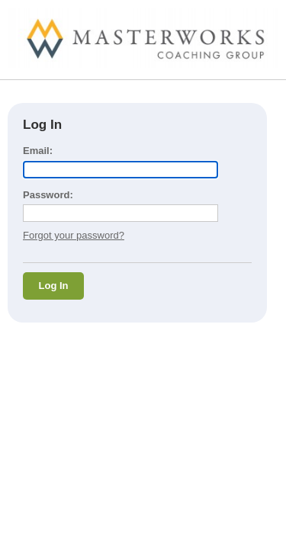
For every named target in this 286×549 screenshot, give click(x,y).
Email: (38, 150)
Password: (48, 195)
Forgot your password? (73, 235)
